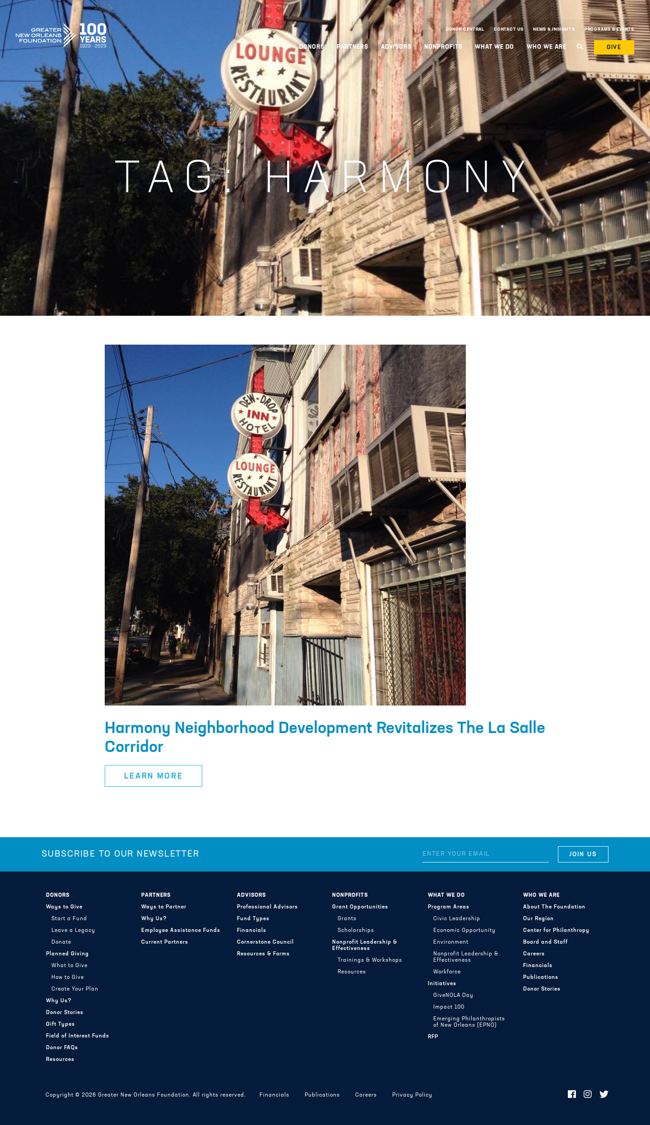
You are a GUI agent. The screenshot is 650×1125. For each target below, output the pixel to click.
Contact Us (509, 29)
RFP (433, 1037)
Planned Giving (67, 954)
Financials (251, 930)
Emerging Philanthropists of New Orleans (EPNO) (469, 1022)
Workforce (447, 972)
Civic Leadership (456, 919)
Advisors (396, 47)
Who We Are (546, 47)
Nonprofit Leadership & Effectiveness (364, 945)
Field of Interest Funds (77, 1036)
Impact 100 (448, 1007)
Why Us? (59, 1001)
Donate (61, 942)
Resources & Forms (263, 954)
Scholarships (356, 930)
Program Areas (448, 907)
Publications (540, 977)
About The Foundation (554, 907)
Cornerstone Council (265, 942)
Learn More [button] (153, 776)
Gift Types (60, 1024)
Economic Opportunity (464, 930)
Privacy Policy (412, 1095)
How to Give (67, 977)
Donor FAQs (62, 1048)
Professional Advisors (267, 907)
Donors (312, 47)
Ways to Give (64, 907)
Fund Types (253, 919)
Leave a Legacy (73, 930)
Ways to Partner (163, 907)
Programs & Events (609, 29)
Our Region (538, 919)
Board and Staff (545, 942)
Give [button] (614, 48)
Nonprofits (443, 47)
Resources (60, 1059)
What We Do (494, 47)
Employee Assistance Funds (180, 930)
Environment (451, 942)
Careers (534, 954)
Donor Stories (65, 1012)
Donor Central (465, 29)
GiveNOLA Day (453, 995)
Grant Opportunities (360, 907)
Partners (352, 47)
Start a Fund (69, 919)
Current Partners (164, 942)
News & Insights (554, 29)
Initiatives (442, 984)
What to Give (69, 965)
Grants (347, 919)
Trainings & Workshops (370, 960)
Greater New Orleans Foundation (61, 27)
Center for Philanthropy (556, 930)
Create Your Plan (74, 989)
